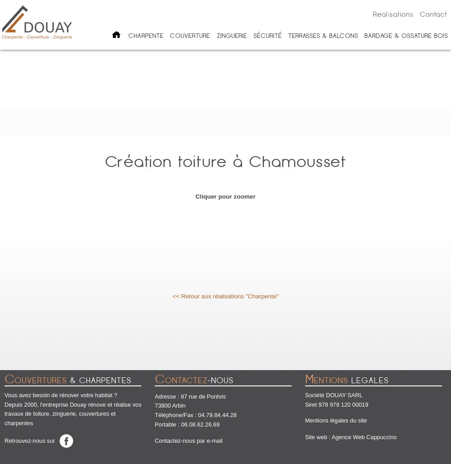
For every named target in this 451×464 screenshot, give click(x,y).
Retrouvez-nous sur (30, 440)
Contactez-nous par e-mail (189, 440)
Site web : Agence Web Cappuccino (351, 437)
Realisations (393, 14)
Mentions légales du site (336, 420)
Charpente (145, 36)
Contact (433, 14)
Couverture (190, 36)
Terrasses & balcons (323, 36)
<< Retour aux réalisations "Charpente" (225, 296)
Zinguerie (232, 36)
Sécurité (267, 36)
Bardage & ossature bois (406, 36)
